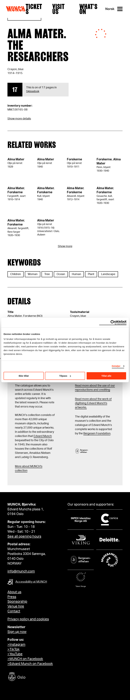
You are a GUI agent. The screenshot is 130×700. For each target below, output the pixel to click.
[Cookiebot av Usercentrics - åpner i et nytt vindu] (112, 322)
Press (11, 597)
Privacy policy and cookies (28, 619)
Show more (65, 246)
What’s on (88, 9)
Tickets (34, 9)
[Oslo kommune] (30, 677)
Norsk (109, 9)
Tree (47, 274)
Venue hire (15, 606)
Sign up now (16, 631)
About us (14, 592)
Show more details (19, 118)
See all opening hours (24, 536)
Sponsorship (17, 601)
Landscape (108, 274)
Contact (13, 611)
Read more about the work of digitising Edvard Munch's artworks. (93, 403)
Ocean (61, 274)
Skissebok (32, 91)
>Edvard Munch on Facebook (30, 663)
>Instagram (16, 644)
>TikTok (13, 649)
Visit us (58, 9)
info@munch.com (21, 571)
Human (76, 274)
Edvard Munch (43, 436)
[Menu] (120, 9)
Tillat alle (106, 375)
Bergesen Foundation (96, 433)
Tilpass (65, 375)
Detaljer (116, 366)
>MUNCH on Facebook (25, 659)
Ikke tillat (24, 375)
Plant (91, 274)
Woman (32, 274)
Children (15, 274)
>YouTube (15, 654)
